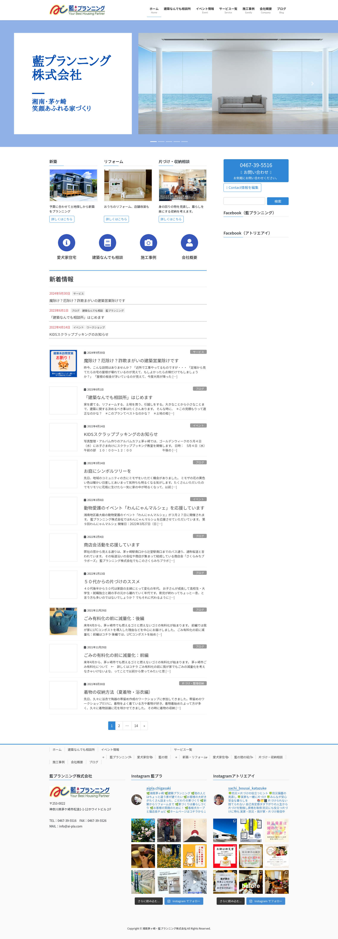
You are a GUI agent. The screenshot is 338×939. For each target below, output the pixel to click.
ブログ (76, 310)
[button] (25, 83)
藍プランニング (115, 310)
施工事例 (59, 762)
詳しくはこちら (61, 219)
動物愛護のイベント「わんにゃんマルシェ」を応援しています (144, 508)
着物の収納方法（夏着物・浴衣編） (118, 692)
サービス (78, 293)
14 (134, 726)
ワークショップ (95, 327)
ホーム (57, 749)
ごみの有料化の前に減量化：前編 (116, 655)
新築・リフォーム (195, 757)
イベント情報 (110, 749)
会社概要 (77, 762)
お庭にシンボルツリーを (107, 471)
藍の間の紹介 (243, 757)
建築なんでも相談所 (81, 749)
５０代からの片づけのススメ (112, 581)
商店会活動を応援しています (112, 544)
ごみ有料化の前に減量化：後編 (114, 618)
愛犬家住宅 (144, 757)
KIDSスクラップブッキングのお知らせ (79, 334)
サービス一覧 (183, 749)
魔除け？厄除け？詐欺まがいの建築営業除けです (87, 300)
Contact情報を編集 (243, 187)
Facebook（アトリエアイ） (248, 233)
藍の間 (162, 757)
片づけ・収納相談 (271, 757)
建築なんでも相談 (92, 310)
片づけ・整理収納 (193, 683)
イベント (78, 327)
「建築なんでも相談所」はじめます (76, 317)
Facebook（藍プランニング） (250, 212)
